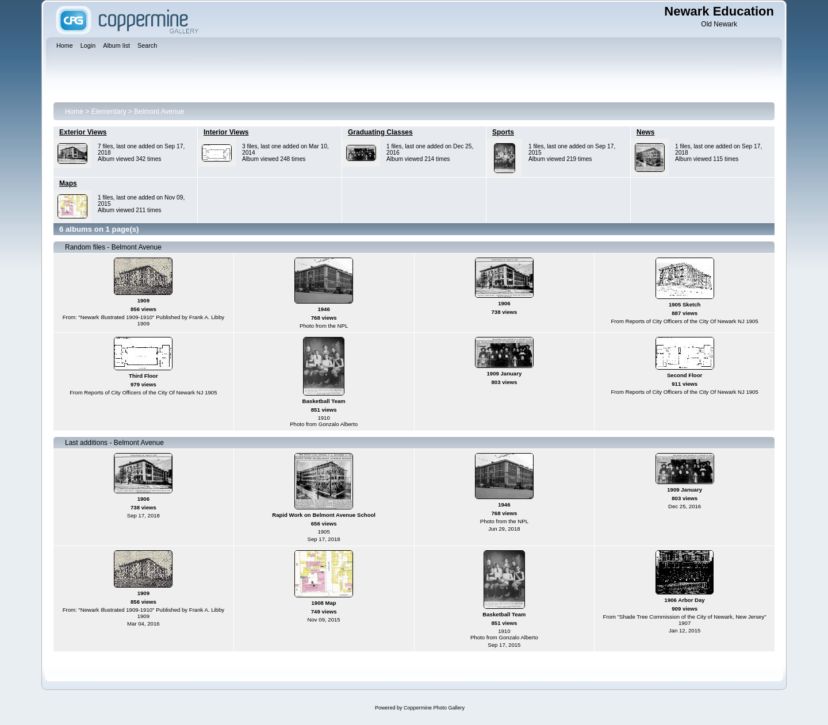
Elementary (108, 112)
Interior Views (226, 132)
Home (74, 112)
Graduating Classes (380, 132)
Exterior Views (83, 132)
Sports (503, 132)
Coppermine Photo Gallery (434, 708)
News (645, 132)
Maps (68, 183)
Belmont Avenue (159, 112)
